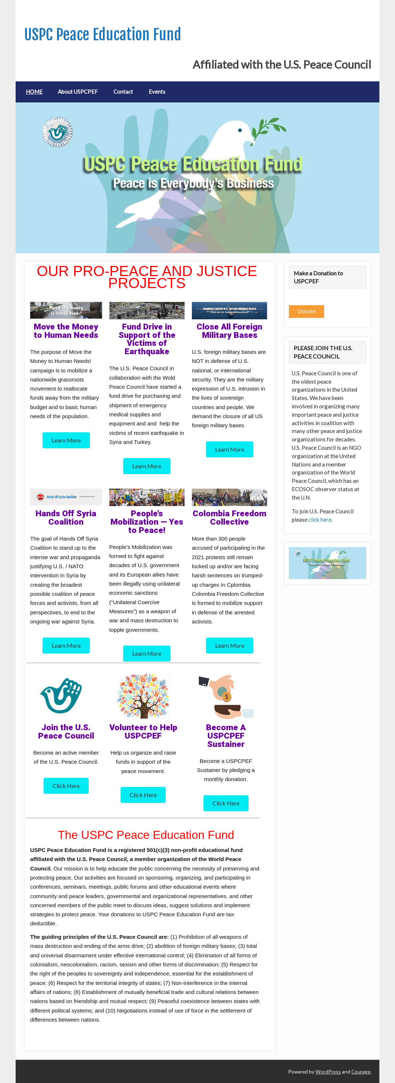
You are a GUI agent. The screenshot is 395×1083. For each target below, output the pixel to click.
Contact (123, 91)
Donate (306, 311)
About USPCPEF (78, 91)
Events (157, 91)
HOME (34, 91)
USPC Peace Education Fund (102, 34)
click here (320, 519)
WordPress (328, 1071)
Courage (360, 1071)
